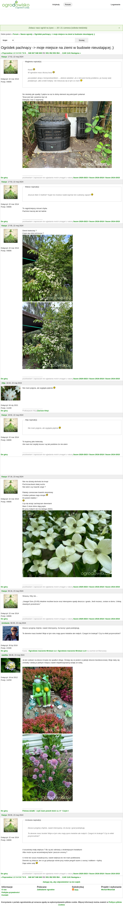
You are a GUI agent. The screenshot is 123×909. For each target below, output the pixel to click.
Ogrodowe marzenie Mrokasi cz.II (72, 651)
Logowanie (115, 4)
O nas (4, 890)
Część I (65, 811)
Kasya (4, 57)
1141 (69, 53)
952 (51, 53)
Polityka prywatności (11, 892)
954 (58, 53)
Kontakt (5, 895)
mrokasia (5, 623)
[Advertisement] (61, 17)
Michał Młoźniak (108, 890)
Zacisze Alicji (43, 411)
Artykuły (56, 4)
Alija (3, 383)
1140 (64, 53)
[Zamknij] (119, 28)
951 (47, 53)
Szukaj (81, 40)
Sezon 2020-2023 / (81, 178)
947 (33, 53)
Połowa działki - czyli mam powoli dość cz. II (41, 811)
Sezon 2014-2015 (112, 178)
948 (36, 53)
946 (29, 53)
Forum (68, 4)
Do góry (4, 178)
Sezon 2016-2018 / (97, 178)
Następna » (76, 53)
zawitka (5, 655)
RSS (75, 890)
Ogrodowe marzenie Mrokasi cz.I (43, 651)
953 (54, 53)
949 (40, 53)
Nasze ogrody (26, 34)
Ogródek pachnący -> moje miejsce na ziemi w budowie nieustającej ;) (64, 34)
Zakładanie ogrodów (46, 890)
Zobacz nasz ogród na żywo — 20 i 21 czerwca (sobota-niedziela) (58, 28)
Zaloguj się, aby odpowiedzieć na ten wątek (61, 882)
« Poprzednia (6, 53)
